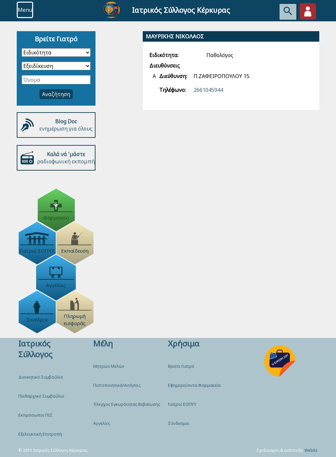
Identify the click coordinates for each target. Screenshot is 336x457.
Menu (25, 9)
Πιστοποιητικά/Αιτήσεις (116, 385)
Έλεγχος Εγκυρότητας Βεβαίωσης (126, 404)
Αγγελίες (101, 423)
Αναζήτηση (56, 94)
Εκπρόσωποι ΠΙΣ (35, 415)
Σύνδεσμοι (178, 423)
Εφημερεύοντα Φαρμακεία (194, 385)
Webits (311, 450)
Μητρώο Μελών (108, 366)
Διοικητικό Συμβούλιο (40, 377)
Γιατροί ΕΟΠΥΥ (182, 404)
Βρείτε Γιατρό (181, 366)
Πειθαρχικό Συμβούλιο (41, 396)
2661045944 (208, 89)
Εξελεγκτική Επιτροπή (40, 434)
